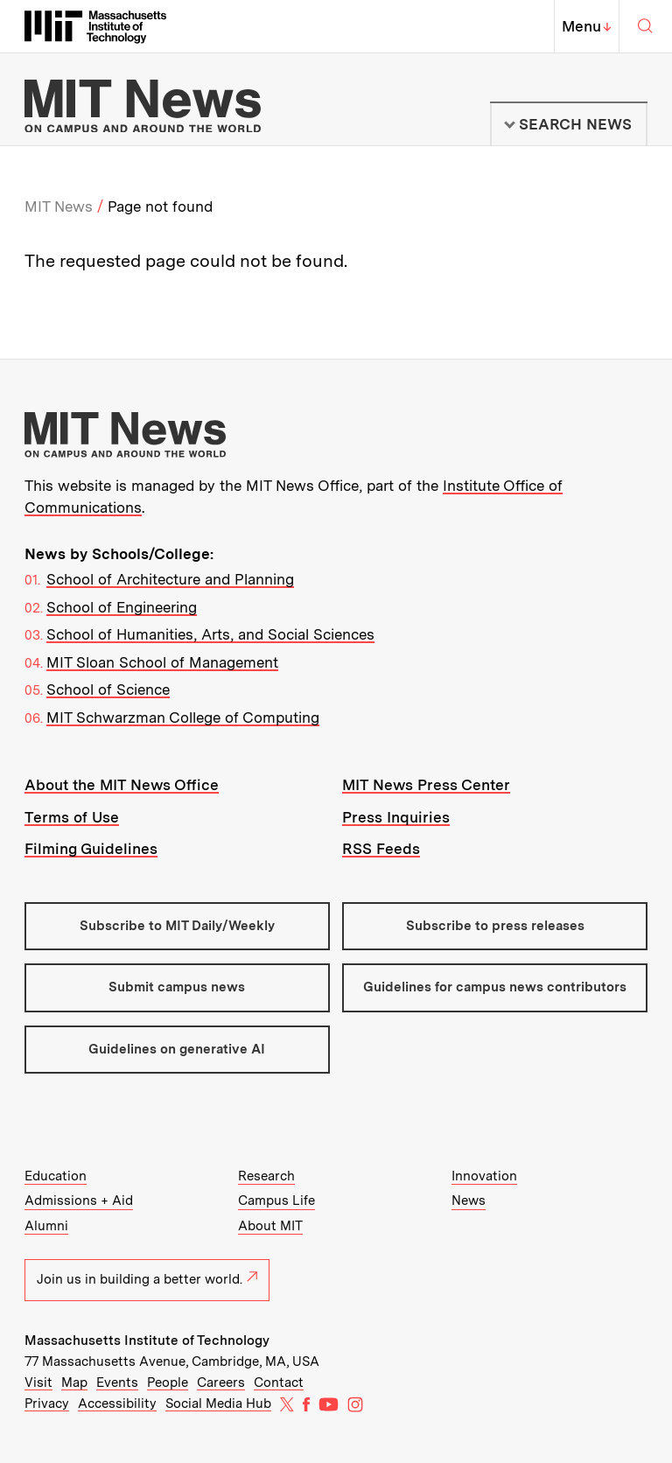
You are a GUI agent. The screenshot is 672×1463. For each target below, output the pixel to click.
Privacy (46, 1403)
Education (55, 1176)
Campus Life (276, 1200)
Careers (221, 1382)
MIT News (58, 206)
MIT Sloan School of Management (162, 662)
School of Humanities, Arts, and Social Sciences (210, 634)
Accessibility (117, 1403)
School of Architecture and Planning (170, 579)
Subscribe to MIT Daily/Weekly (177, 926)
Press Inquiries (396, 817)
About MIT (270, 1226)
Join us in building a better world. (147, 1279)
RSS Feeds (381, 849)
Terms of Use (71, 817)
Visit (38, 1382)
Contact (279, 1382)
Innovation (484, 1176)
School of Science (108, 689)
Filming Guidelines (91, 849)
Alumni (46, 1226)
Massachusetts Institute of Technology (147, 1340)
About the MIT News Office (121, 785)
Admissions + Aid (78, 1200)
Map (74, 1382)
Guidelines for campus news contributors (494, 987)
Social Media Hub (218, 1403)
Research (266, 1176)
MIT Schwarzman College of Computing (182, 717)
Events (117, 1382)
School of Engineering (121, 607)
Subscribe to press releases (495, 926)
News (469, 1200)
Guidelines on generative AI (176, 1049)
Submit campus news (176, 987)
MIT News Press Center (426, 785)
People (167, 1382)
